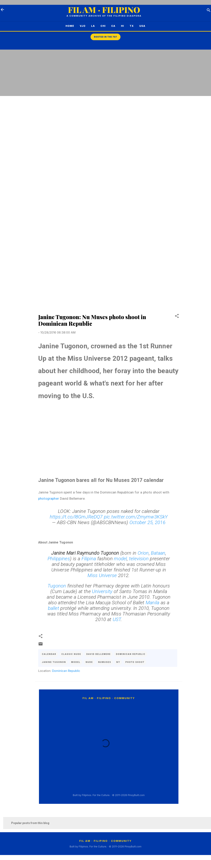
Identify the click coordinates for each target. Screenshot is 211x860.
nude (89, 662)
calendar (49, 654)
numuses (104, 662)
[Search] (208, 11)
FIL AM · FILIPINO (104, 9)
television (139, 558)
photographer (49, 498)
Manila (153, 602)
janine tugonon (54, 662)
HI (120, 25)
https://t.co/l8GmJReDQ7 (76, 517)
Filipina (89, 558)
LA (91, 25)
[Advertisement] (195, 116)
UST (117, 619)
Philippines (59, 558)
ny (118, 662)
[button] (176, 317)
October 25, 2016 (147, 522)
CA (111, 25)
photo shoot (135, 662)
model (120, 558)
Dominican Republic (66, 671)
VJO (81, 25)
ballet (54, 608)
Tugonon (57, 586)
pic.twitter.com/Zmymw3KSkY (136, 517)
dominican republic (130, 654)
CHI (101, 25)
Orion (143, 553)
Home (68, 25)
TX (130, 25)
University (102, 591)
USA (144, 25)
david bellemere (98, 654)
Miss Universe (102, 575)
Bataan (158, 553)
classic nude (71, 654)
